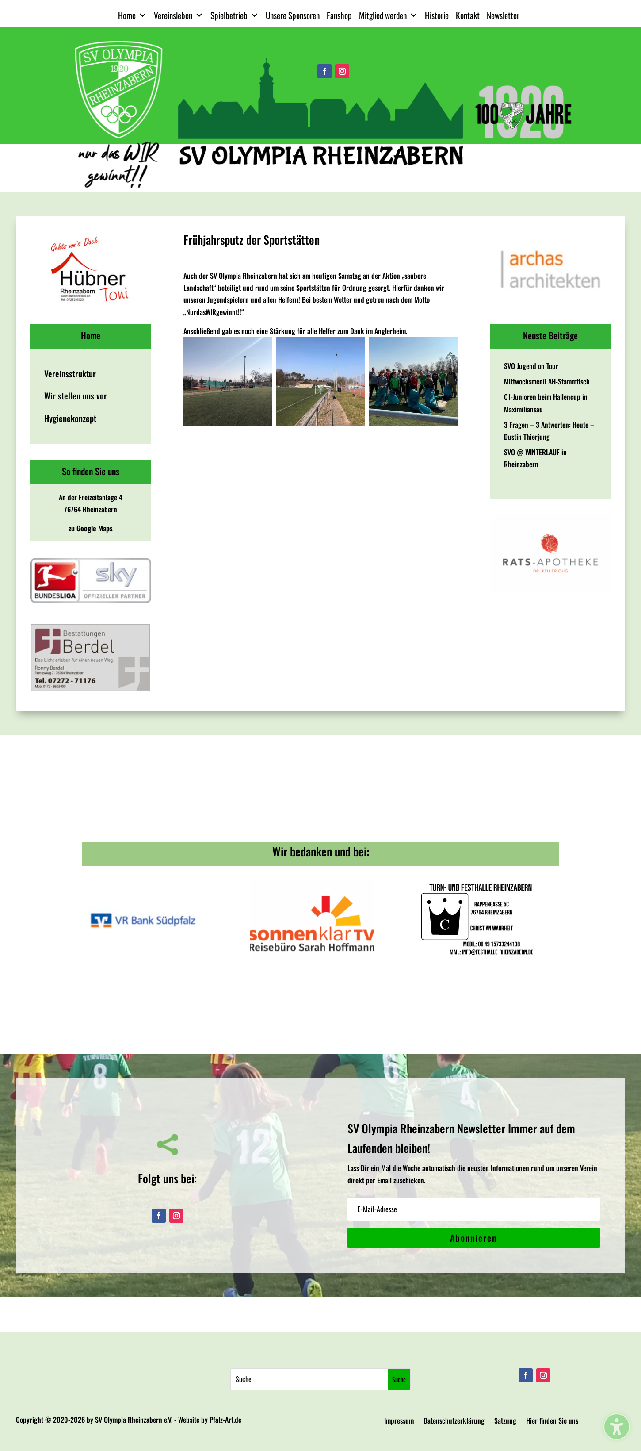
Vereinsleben (178, 15)
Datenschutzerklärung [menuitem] (454, 1421)
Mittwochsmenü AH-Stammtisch (547, 381)
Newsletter (503, 15)
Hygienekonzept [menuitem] (70, 418)
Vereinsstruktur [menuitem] (70, 373)
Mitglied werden (388, 15)
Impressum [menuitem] (399, 1421)
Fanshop (339, 15)
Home (132, 15)
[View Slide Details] (90, 269)
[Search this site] (309, 1379)
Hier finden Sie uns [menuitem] (552, 1421)
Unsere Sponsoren (293, 15)
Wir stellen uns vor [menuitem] (75, 395)
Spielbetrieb (234, 15)
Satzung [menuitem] (505, 1421)
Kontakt (468, 15)
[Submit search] (399, 1379)
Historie (437, 15)
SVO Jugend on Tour (531, 366)
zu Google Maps (91, 528)
